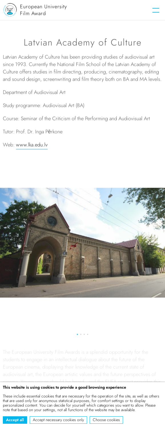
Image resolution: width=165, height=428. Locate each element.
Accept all (15, 420)
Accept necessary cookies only (58, 420)
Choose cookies (106, 420)
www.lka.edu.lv (32, 145)
